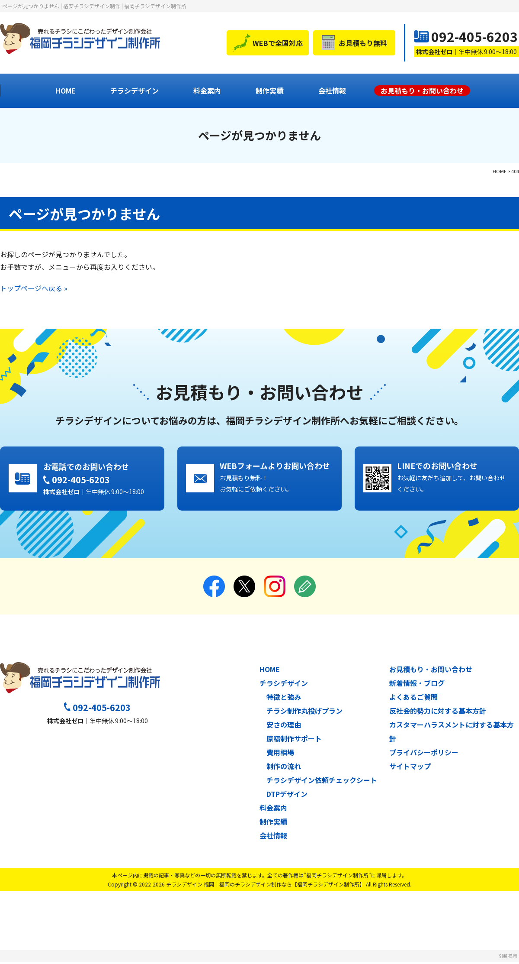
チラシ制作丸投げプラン (304, 713)
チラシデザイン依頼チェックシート (321, 782)
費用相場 (280, 754)
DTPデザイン (287, 796)
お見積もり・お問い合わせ (430, 671)
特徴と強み (283, 699)
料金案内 (207, 90)
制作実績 (269, 90)
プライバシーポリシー (423, 754)
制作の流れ (283, 768)
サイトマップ (410, 768)
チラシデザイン (134, 90)
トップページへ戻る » (33, 288)
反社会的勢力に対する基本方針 (437, 713)
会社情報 (332, 90)
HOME (65, 90)
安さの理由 (283, 726)
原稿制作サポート (294, 740)
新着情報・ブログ (417, 685)
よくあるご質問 (413, 699)
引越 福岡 (508, 957)
